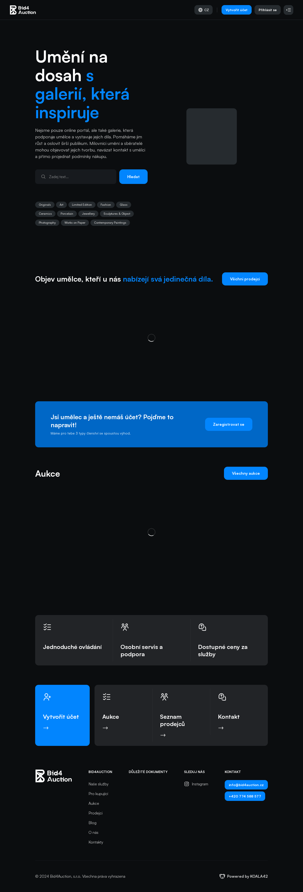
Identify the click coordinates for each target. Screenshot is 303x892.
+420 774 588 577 (245, 796)
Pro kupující (98, 793)
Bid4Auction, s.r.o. (65, 876)
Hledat (133, 176)
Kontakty (95, 842)
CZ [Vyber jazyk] (203, 10)
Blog (92, 822)
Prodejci (95, 813)
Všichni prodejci (245, 278)
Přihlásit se (268, 10)
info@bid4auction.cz (246, 785)
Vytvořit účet (236, 10)
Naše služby (98, 783)
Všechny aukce (246, 473)
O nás (93, 832)
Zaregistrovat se (228, 424)
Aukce (93, 803)
